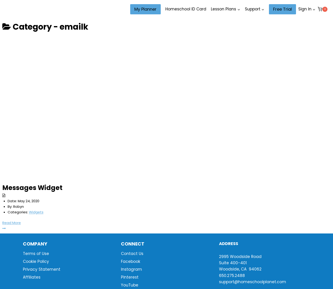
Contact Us (132, 253)
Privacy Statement (41, 269)
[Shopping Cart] (322, 9)
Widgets (36, 212)
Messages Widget (32, 187)
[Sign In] (306, 9)
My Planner (145, 9)
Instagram (131, 269)
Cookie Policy (36, 261)
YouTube (129, 285)
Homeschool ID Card (185, 9)
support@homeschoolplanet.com (252, 282)
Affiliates (31, 277)
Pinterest (130, 277)
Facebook (130, 261)
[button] (313, 9)
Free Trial (282, 9)
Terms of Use (36, 253)
